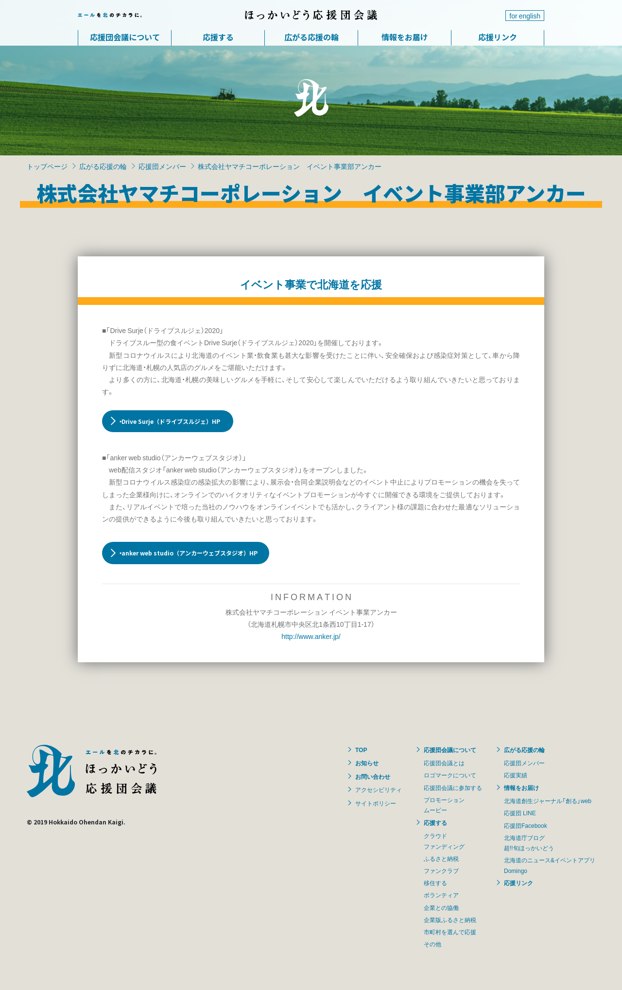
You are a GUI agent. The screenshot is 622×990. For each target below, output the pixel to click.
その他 (432, 944)
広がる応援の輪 (311, 37)
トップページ (47, 166)
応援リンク (497, 37)
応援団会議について (125, 37)
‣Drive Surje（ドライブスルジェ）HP (171, 421)
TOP (361, 749)
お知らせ (367, 762)
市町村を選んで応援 (450, 931)
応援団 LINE (520, 812)
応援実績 (515, 775)
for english (524, 15)
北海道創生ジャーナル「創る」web (547, 800)
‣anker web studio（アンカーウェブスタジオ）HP (189, 553)
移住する (435, 882)
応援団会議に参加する (453, 787)
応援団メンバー (162, 166)
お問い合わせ (372, 776)
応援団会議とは (444, 762)
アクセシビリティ (378, 789)
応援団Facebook (525, 825)
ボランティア (441, 894)
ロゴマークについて (450, 775)
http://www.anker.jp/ (310, 636)
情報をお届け (404, 37)
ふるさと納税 (441, 858)
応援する (218, 37)
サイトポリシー (375, 803)
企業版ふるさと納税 (450, 919)
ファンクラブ (441, 870)
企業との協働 (441, 907)
